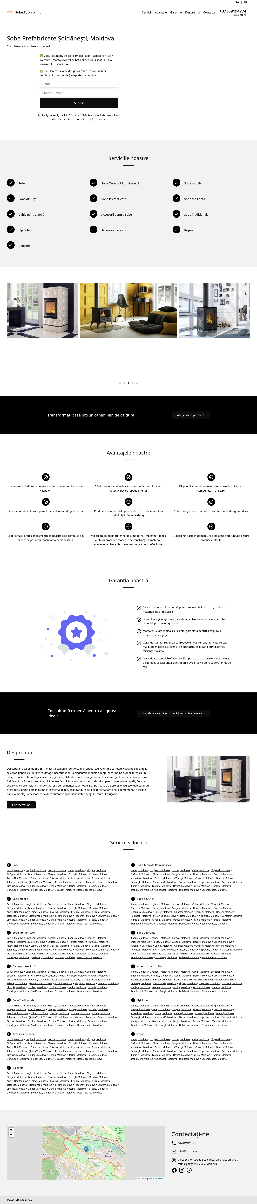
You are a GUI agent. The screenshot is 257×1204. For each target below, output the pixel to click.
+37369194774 (187, 1143)
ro (237, 2)
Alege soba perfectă (190, 415)
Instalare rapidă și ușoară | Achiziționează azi (173, 713)
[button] (86, 1149)
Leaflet (142, 1178)
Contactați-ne (21, 805)
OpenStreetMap (157, 1178)
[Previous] (12, 331)
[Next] (245, 331)
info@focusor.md (188, 1151)
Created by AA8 (24, 1199)
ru (245, 2)
